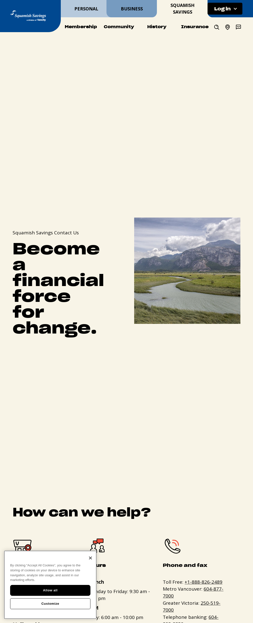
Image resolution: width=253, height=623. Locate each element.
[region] (50, 585)
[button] (225, 9)
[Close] (90, 558)
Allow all (50, 590)
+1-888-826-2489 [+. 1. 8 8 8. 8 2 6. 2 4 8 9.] (203, 582)
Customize (50, 603)
